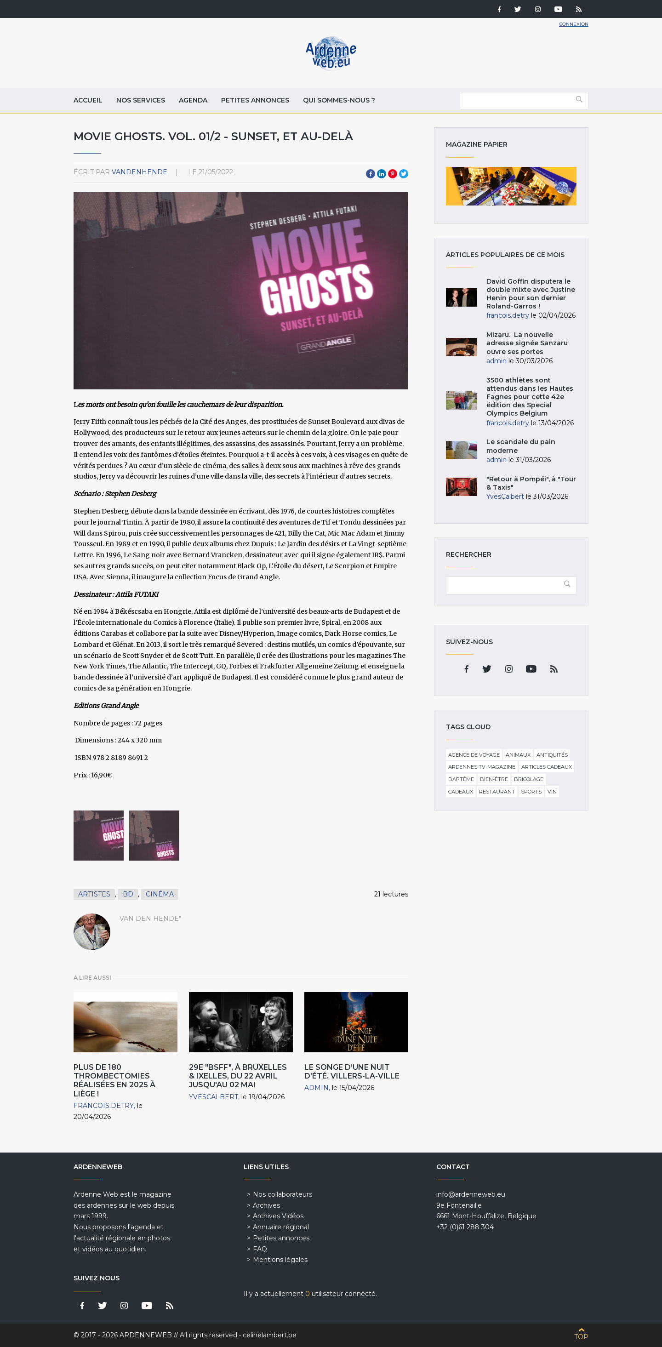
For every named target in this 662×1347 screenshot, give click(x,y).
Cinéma (160, 894)
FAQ (260, 1249)
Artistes (94, 894)
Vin (552, 791)
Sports (531, 791)
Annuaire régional (281, 1227)
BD (128, 894)
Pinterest (392, 173)
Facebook (370, 173)
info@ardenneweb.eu (470, 1194)
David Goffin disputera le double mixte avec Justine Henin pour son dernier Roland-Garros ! (530, 294)
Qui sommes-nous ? (339, 100)
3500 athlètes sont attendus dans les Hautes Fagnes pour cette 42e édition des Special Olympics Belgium (529, 397)
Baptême (461, 779)
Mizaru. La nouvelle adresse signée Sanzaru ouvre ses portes (527, 343)
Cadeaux (460, 791)
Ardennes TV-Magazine (481, 767)
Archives (266, 1205)
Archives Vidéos (278, 1216)
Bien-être (494, 779)
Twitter (403, 173)
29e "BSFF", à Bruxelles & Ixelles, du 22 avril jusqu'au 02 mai (238, 1076)
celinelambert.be (270, 1335)
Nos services (140, 100)
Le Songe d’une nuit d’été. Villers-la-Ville (351, 1071)
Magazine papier (511, 186)
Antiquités (552, 755)
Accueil (88, 100)
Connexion (573, 24)
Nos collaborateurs (282, 1194)
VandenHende (139, 172)
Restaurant (497, 791)
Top (581, 1337)
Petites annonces (255, 100)
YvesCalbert (213, 1097)
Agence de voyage (474, 755)
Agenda (193, 100)
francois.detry (104, 1106)
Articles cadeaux (546, 767)
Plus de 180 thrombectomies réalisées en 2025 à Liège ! (114, 1080)
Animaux (518, 755)
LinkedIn (381, 173)
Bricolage (528, 779)
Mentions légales (280, 1260)
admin (316, 1088)
